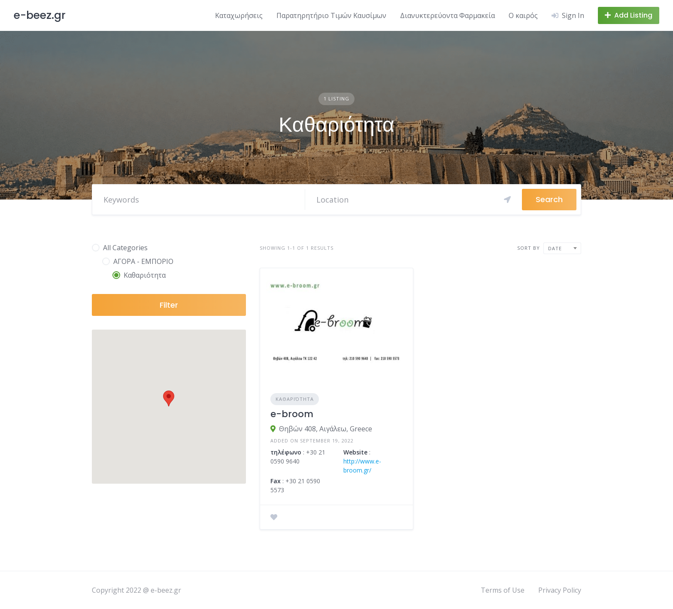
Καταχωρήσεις (239, 15)
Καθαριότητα (295, 399)
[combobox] (562, 248)
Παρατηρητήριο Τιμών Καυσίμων (331, 15)
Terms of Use (502, 590)
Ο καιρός (523, 15)
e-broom (291, 414)
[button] (168, 398)
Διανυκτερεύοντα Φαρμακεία (447, 15)
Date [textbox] (555, 248)
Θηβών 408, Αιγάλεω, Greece (325, 428)
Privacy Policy (559, 590)
